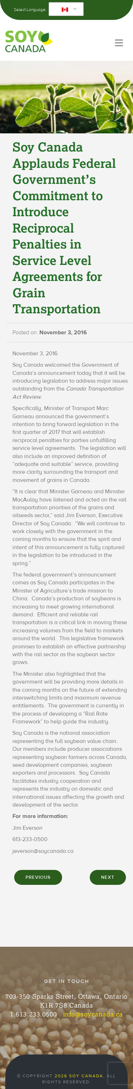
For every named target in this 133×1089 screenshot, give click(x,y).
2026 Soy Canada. (80, 1076)
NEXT (108, 877)
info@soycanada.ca (93, 1014)
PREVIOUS (38, 877)
